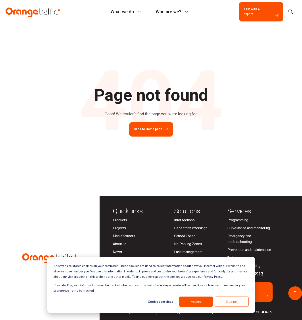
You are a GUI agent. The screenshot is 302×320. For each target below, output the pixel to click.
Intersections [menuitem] (184, 220)
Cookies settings (160, 301)
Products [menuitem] (120, 220)
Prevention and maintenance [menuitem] (249, 250)
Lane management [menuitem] (188, 252)
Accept (196, 301)
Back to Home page (151, 129)
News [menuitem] (117, 252)
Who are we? (168, 11)
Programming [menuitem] (237, 220)
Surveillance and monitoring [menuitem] (248, 228)
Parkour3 (266, 312)
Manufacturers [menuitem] (124, 236)
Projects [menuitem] (119, 228)
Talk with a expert (261, 12)
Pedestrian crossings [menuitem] (191, 228)
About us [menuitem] (120, 244)
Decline (231, 301)
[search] (290, 12)
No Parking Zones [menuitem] (188, 244)
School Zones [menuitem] (185, 236)
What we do (122, 11)
